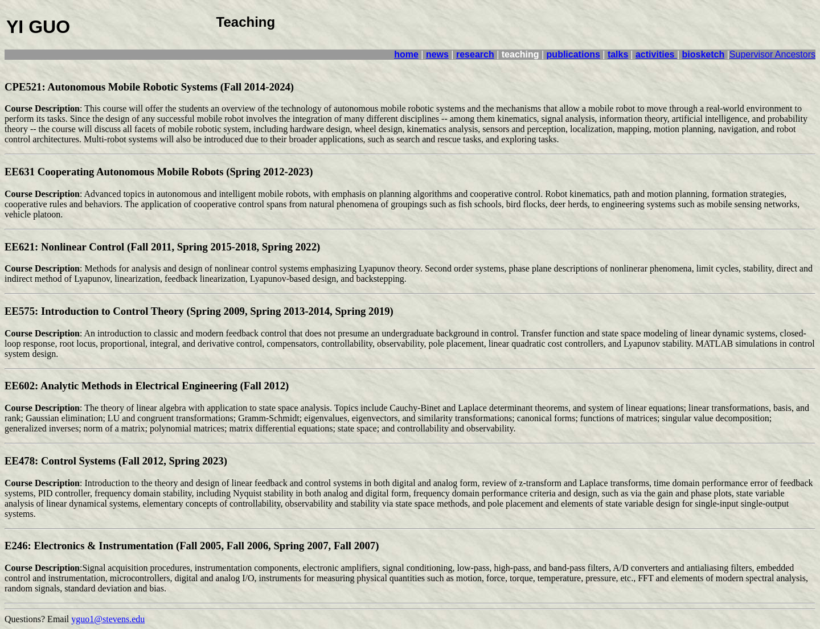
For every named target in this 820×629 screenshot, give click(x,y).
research (475, 54)
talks (618, 54)
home (406, 54)
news (437, 54)
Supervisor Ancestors (772, 54)
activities (656, 54)
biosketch (703, 54)
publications (573, 54)
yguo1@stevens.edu (108, 619)
